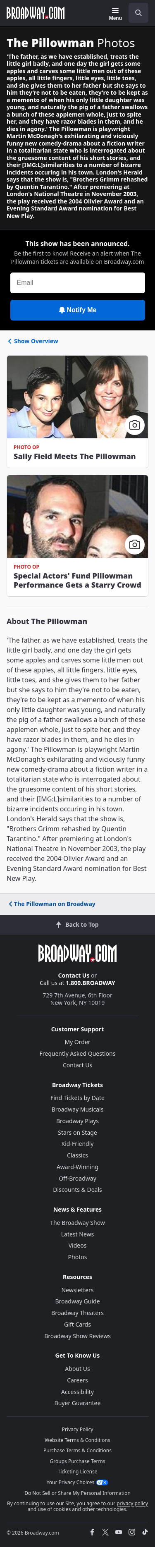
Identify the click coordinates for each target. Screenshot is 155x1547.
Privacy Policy (77, 1429)
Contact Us (74, 975)
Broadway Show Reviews (77, 1336)
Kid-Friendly (78, 1144)
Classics (77, 1155)
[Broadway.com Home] (35, 13)
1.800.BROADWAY (90, 983)
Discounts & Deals (77, 1189)
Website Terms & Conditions (77, 1440)
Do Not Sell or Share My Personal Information (77, 1493)
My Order (77, 1042)
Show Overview (32, 341)
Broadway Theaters (77, 1313)
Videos (78, 1245)
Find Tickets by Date (77, 1098)
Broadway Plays (77, 1121)
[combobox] (135, 13)
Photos (77, 1257)
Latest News (77, 1234)
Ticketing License (78, 1471)
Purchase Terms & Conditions (77, 1450)
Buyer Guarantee (78, 1403)
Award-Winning (77, 1167)
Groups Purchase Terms (77, 1461)
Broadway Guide (77, 1301)
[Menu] (115, 14)
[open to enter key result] (138, 13)
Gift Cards (77, 1324)
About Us (77, 1368)
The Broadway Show (77, 1223)
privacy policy (132, 1503)
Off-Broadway (77, 1178)
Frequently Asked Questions (78, 1053)
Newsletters (78, 1290)
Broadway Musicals (78, 1109)
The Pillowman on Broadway (51, 904)
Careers (77, 1380)
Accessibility (77, 1392)
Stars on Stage (77, 1132)
